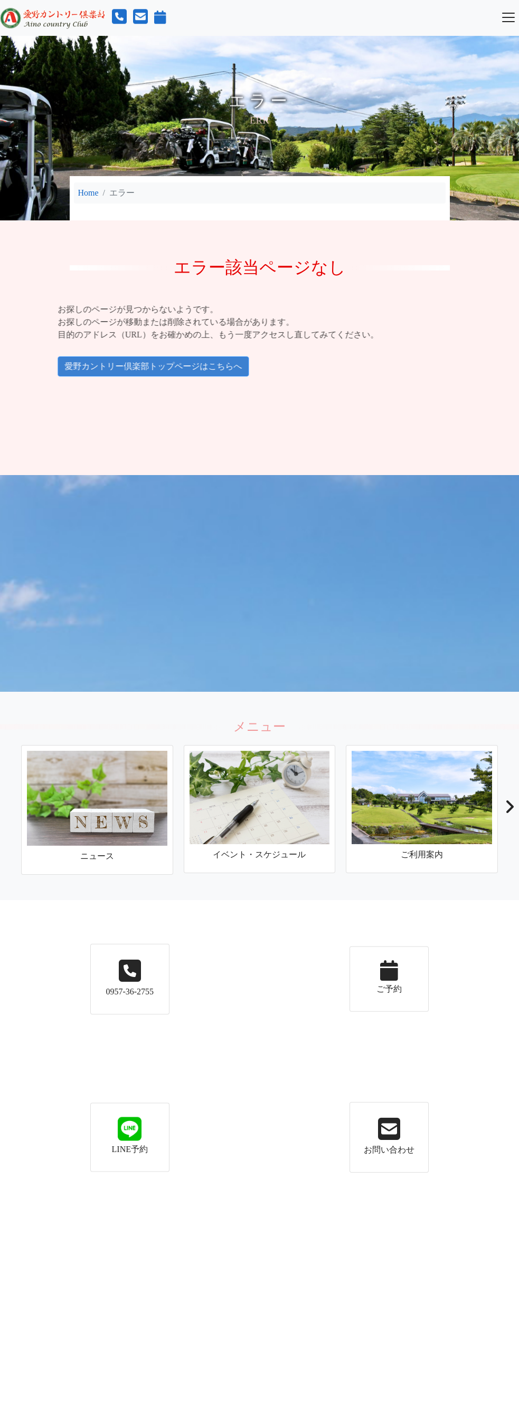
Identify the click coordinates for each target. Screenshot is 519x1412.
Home (88, 192)
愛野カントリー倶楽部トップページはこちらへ (123, 366)
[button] (509, 809)
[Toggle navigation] (508, 17)
